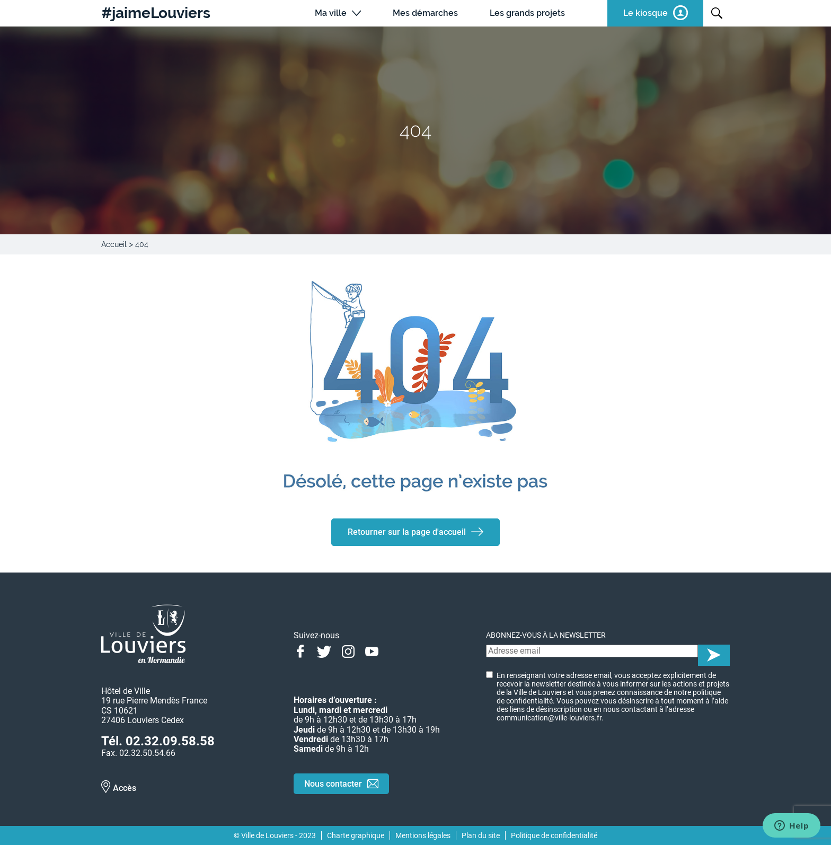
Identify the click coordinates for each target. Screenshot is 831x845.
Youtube (371, 650)
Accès (124, 788)
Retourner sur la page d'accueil (407, 532)
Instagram (348, 650)
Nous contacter (333, 784)
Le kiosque (645, 13)
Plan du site (481, 835)
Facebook (300, 650)
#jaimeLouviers (155, 13)
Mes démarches (425, 13)
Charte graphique (355, 835)
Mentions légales (422, 835)
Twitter (324, 650)
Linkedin (395, 650)
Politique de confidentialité (554, 835)
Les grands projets (527, 13)
